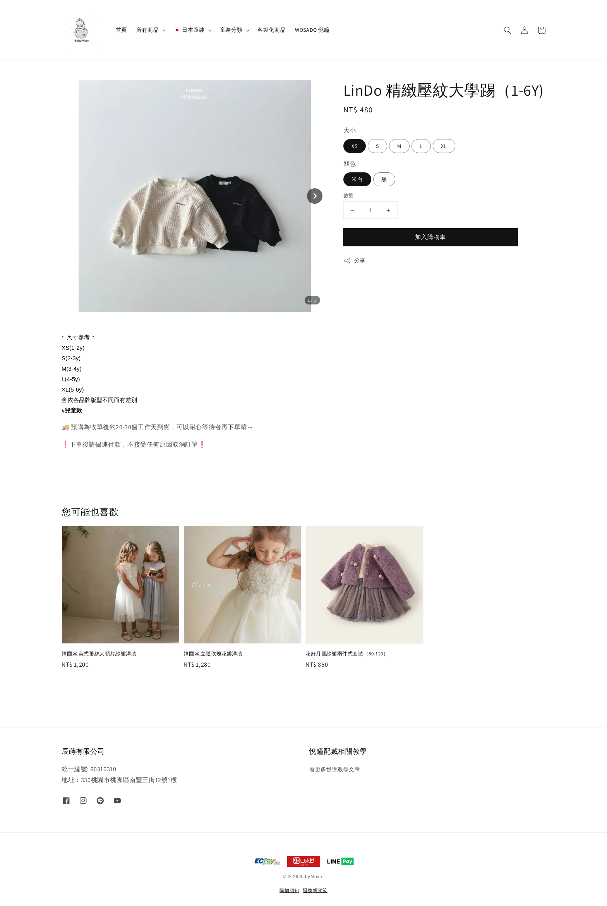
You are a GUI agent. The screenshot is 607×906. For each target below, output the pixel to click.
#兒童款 (72, 410)
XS (355, 146)
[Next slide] (314, 196)
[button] (507, 30)
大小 (349, 130)
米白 (357, 179)
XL (444, 146)
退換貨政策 (315, 890)
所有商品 (147, 29)
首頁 (121, 29)
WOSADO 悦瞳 (312, 29)
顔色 (349, 164)
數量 (348, 195)
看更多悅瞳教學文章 (334, 769)
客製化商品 (271, 29)
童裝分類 (231, 29)
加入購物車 (430, 237)
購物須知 (289, 890)
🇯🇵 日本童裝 (189, 29)
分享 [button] (354, 260)
